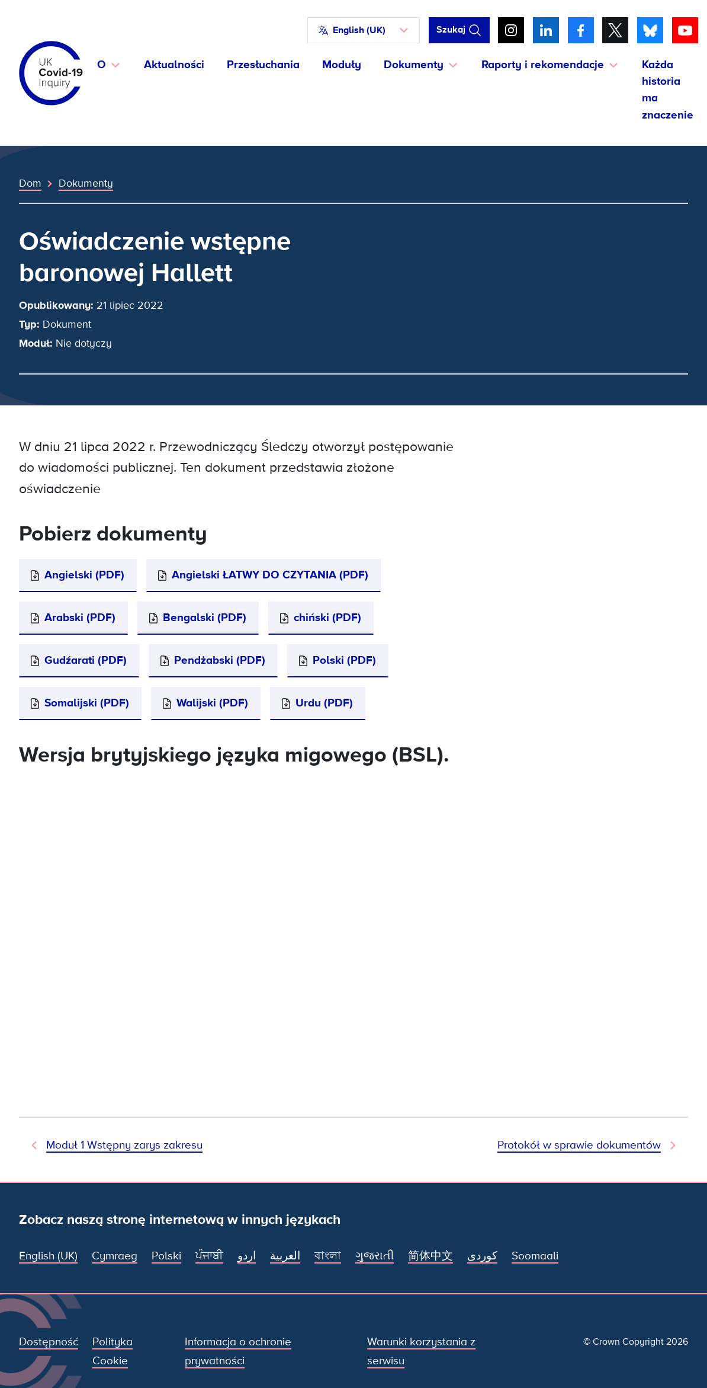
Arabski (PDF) (79, 617)
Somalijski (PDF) (86, 703)
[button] (363, 30)
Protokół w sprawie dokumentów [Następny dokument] (579, 1145)
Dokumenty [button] (414, 65)
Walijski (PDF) (212, 703)
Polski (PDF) (344, 660)
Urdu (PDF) (324, 703)
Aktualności (174, 65)
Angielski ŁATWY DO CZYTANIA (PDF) (270, 575)
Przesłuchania (263, 65)
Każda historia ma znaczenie (667, 90)
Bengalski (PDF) (204, 617)
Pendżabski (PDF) (219, 660)
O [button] (101, 65)
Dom (30, 183)
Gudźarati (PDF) (85, 660)
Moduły (341, 65)
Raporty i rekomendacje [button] (542, 65)
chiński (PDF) (327, 617)
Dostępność (48, 1342)
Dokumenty (86, 183)
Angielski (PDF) (84, 575)
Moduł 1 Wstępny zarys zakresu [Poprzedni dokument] (124, 1145)
